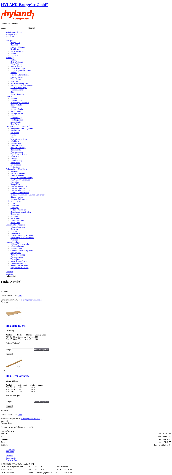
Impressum (10, 452)
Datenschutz (10, 450)
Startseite (9, 272)
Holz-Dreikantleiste (18, 375)
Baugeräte (9, 274)
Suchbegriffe (11, 458)
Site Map (9, 456)
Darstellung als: (7, 296)
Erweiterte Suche (12, 460)
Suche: (3, 28)
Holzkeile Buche (16, 325)
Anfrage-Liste (11, 34)
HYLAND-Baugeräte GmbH (24, 4)
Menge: (9, 349)
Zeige (3, 302)
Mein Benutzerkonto (14, 32)
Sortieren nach (6, 300)
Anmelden (10, 36)
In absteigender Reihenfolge (31, 300)
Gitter (20, 296)
